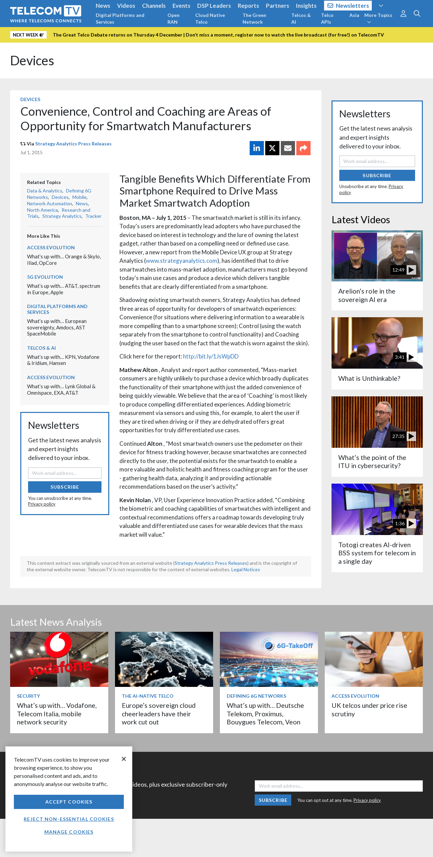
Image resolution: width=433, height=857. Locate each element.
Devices (32, 60)
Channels (154, 5)
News (103, 5)
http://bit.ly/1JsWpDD (210, 356)
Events (181, 5)
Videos (126, 5)
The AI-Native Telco (148, 696)
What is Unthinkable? (369, 378)
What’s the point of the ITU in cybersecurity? (372, 461)
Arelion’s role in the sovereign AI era (366, 295)
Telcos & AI (301, 18)
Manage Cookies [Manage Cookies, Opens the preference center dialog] (69, 832)
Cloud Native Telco (210, 18)
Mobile (79, 197)
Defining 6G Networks (256, 696)
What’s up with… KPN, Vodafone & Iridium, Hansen (63, 360)
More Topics (378, 18)
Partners (277, 5)
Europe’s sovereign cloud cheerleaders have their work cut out (159, 713)
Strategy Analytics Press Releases (73, 143)
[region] (68, 799)
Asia (354, 15)
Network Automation (49, 203)
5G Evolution (45, 277)
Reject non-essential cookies (69, 819)
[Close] (123, 758)
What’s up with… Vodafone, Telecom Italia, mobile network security (57, 713)
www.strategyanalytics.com (181, 260)
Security (28, 696)
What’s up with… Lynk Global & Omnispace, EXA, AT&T (61, 389)
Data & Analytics (44, 190)
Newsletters (348, 5)
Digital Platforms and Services (120, 18)
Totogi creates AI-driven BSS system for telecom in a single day (377, 553)
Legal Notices (245, 569)
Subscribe (64, 487)
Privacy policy (41, 504)
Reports (248, 5)
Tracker (93, 216)
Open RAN (173, 18)
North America (42, 210)
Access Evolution (51, 247)
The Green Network (254, 18)
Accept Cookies (69, 802)
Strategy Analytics (62, 216)
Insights (306, 5)
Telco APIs (327, 18)
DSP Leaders (214, 5)
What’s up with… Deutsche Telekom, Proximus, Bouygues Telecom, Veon (265, 713)
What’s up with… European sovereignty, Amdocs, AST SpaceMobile (57, 327)
